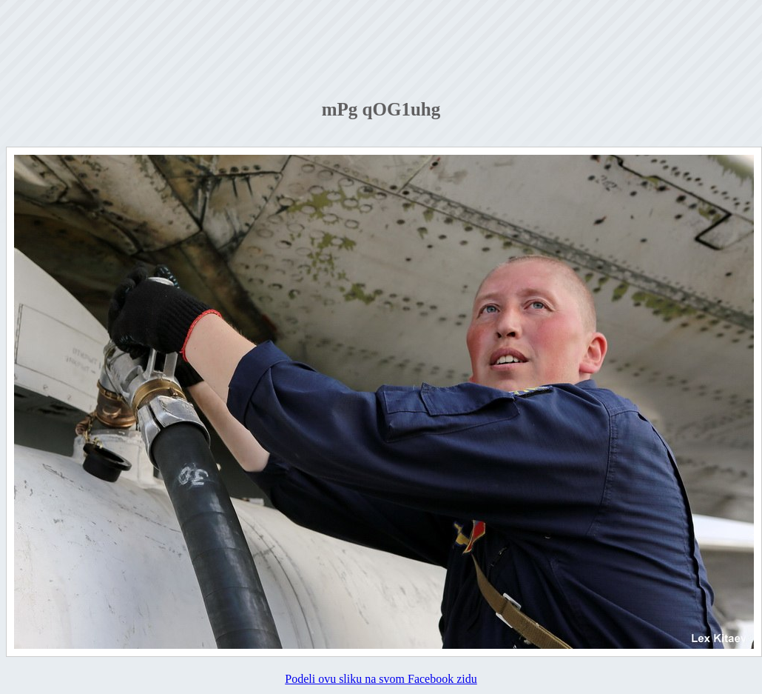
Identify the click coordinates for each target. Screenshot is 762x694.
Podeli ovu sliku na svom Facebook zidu (381, 679)
